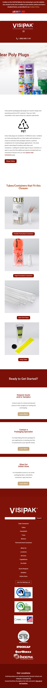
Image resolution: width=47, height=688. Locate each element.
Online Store (23, 576)
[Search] (20, 518)
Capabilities (23, 559)
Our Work (23, 563)
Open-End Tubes (23, 317)
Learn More (23, 414)
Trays (23, 535)
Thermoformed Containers (23, 542)
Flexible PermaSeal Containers (23, 234)
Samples (23, 572)
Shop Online (10, 161)
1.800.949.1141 (24, 38)
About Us (23, 548)
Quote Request (23, 569)
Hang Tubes (23, 359)
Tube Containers (23, 523)
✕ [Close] (45, 5)
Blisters (23, 539)
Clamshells (23, 531)
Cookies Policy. (35, 7)
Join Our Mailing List (23, 582)
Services (23, 556)
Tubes (23, 527)
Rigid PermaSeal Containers (23, 275)
